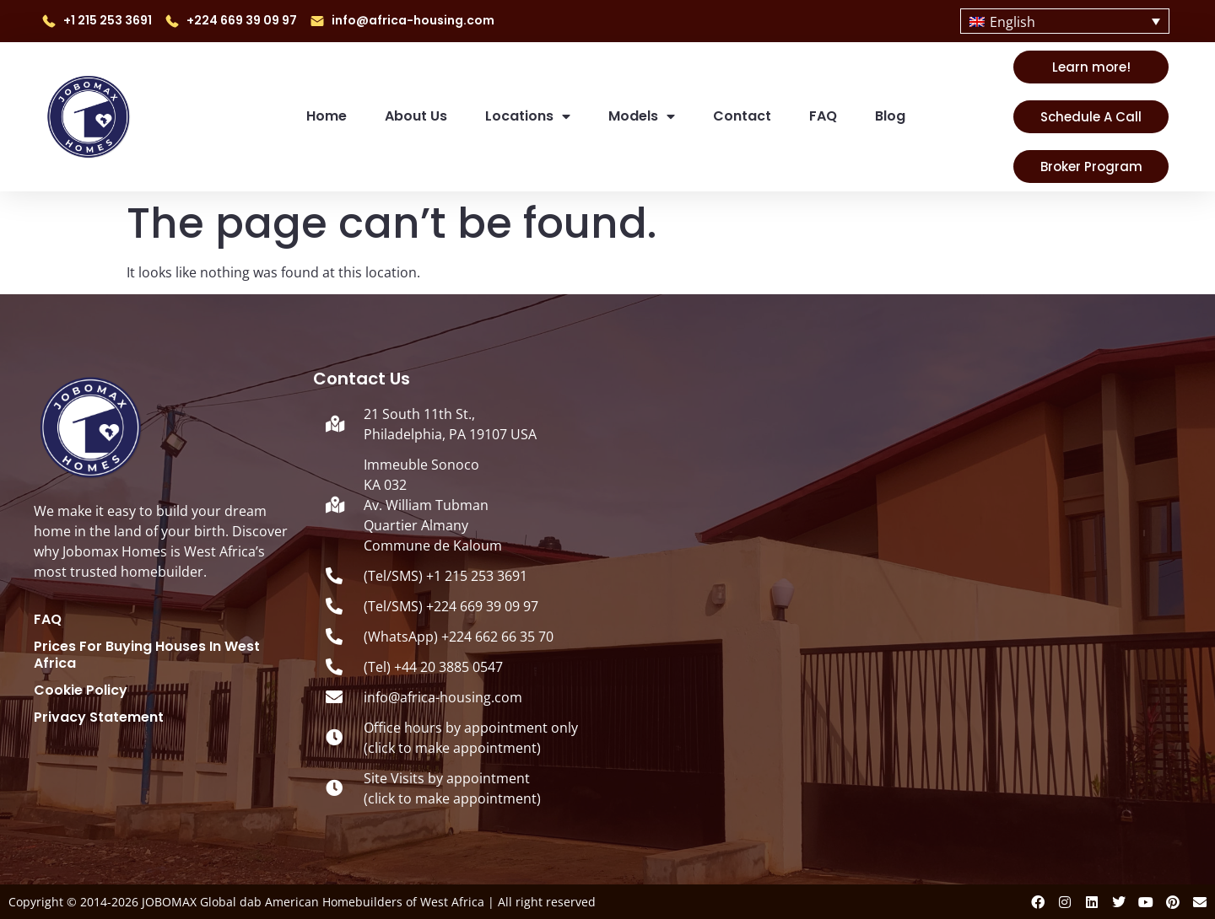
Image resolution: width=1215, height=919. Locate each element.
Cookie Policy (80, 690)
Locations (527, 116)
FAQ (823, 116)
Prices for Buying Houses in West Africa (147, 655)
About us (416, 116)
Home (326, 116)
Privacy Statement (99, 717)
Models (641, 116)
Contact (742, 116)
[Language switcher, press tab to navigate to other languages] (1064, 21)
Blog (890, 116)
